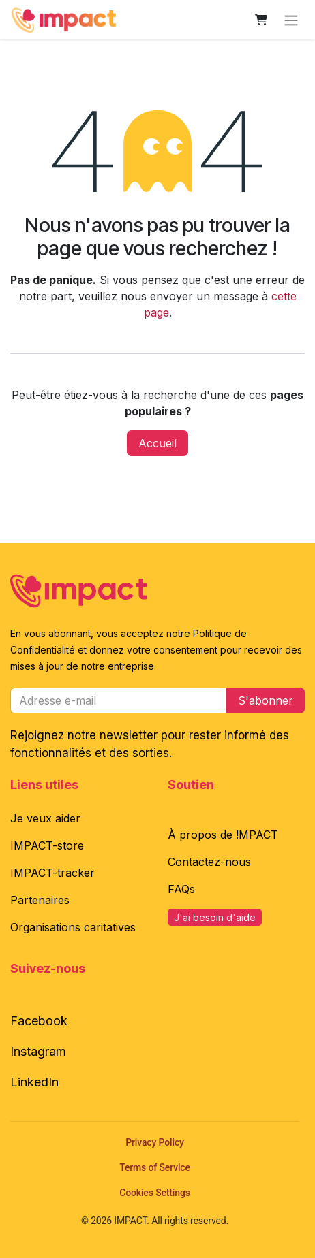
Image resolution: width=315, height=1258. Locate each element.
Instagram (38, 1051)
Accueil (157, 443)
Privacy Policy (154, 1142)
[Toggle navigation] (291, 19)
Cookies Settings (154, 1192)
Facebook (39, 1021)
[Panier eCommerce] (261, 19)
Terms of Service (154, 1167)
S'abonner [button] (265, 700)
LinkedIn (34, 1082)
